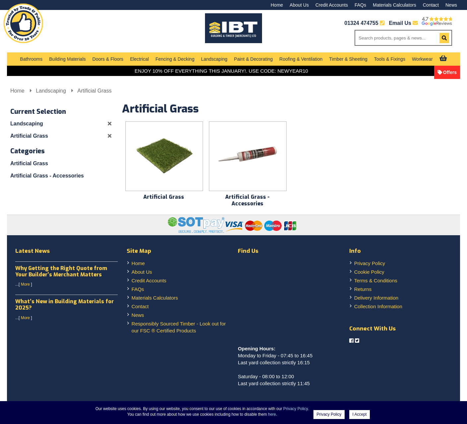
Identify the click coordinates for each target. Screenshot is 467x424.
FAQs (360, 5)
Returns (363, 289)
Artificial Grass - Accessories (47, 175)
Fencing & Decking (175, 59)
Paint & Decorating (253, 59)
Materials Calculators (394, 5)
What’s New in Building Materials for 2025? (64, 304)
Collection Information (378, 306)
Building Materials (67, 59)
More (25, 284)
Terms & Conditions (375, 280)
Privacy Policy (369, 263)
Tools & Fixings (389, 59)
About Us (299, 5)
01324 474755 (361, 23)
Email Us (403, 23)
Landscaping (214, 59)
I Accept (360, 414)
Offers (450, 72)
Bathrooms (31, 59)
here (272, 414)
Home (277, 5)
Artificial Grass (94, 91)
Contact (431, 5)
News (451, 5)
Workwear (422, 59)
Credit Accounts (331, 5)
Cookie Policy (369, 272)
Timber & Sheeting (348, 59)
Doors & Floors (108, 59)
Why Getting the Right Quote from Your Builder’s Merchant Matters (61, 271)
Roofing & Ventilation (300, 59)
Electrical (139, 59)
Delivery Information (376, 298)
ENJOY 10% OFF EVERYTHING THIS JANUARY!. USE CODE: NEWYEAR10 (221, 71)
